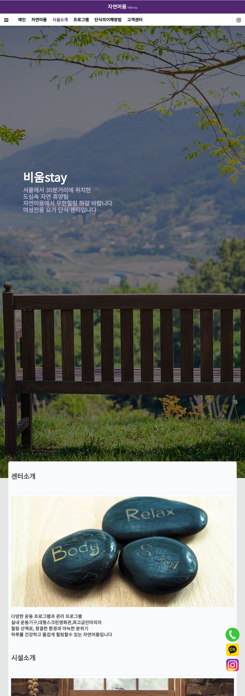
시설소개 (60, 19)
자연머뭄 (39, 19)
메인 (22, 19)
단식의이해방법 (108, 19)
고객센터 (135, 19)
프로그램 (81, 19)
